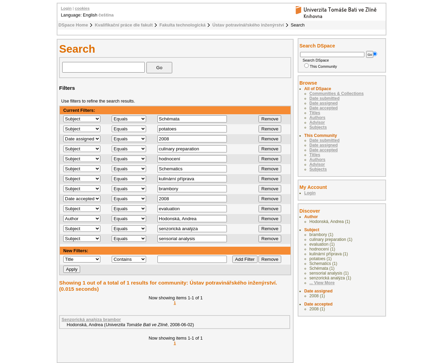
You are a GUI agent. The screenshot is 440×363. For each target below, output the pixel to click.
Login (66, 8)
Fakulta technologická (183, 25)
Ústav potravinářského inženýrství (248, 25)
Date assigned (323, 103)
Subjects (318, 127)
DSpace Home (73, 25)
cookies (82, 8)
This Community (320, 66)
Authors (317, 117)
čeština (106, 15)
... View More (321, 282)
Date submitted (324, 98)
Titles (314, 112)
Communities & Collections (336, 93)
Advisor (317, 122)
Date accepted (323, 108)
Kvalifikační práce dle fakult (124, 25)
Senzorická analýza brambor (91, 319)
